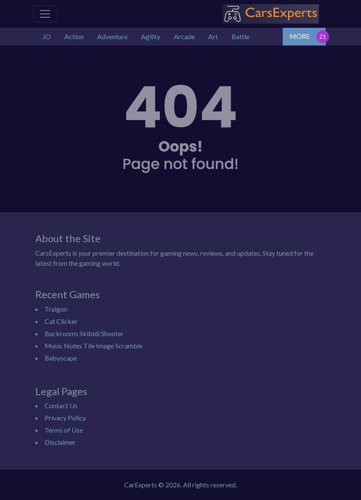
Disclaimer (60, 442)
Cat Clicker (61, 321)
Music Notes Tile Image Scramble (94, 346)
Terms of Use (64, 430)
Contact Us (61, 405)
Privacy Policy (65, 418)
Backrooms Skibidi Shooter (84, 333)
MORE (299, 36)
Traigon (56, 309)
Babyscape (61, 358)
